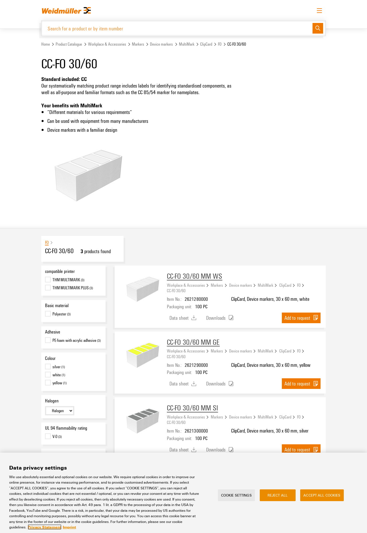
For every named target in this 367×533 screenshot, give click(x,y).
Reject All (278, 495)
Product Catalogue (69, 44)
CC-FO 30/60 (176, 290)
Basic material (57, 305)
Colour (50, 358)
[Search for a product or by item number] (177, 28)
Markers (138, 44)
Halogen (51, 400)
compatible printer (60, 271)
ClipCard (206, 44)
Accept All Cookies (321, 495)
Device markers (161, 44)
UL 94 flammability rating (66, 428)
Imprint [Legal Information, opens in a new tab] (69, 527)
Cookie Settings (236, 495)
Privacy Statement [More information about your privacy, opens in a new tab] (44, 527)
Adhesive (52, 331)
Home (45, 44)
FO (219, 44)
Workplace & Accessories (107, 44)
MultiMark (186, 44)
